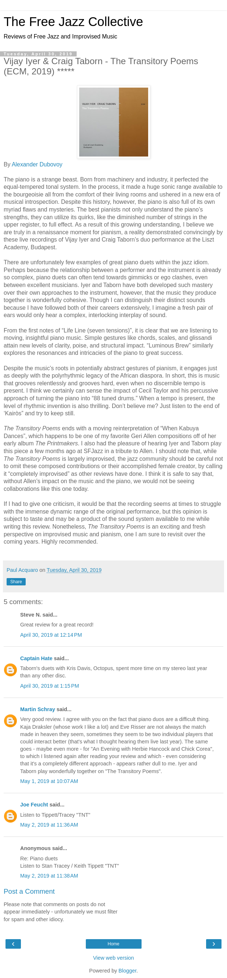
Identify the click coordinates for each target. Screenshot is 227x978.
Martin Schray (37, 709)
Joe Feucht (34, 805)
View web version (113, 958)
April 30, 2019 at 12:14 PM (51, 635)
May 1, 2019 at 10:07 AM (49, 781)
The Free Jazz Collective (73, 22)
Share (16, 581)
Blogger (127, 971)
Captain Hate (36, 658)
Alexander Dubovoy (37, 164)
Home (113, 943)
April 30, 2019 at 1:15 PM (49, 686)
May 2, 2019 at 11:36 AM (49, 825)
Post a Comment (29, 891)
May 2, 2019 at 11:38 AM (49, 876)
